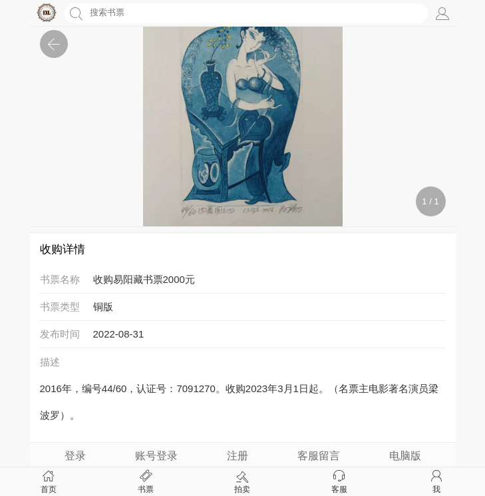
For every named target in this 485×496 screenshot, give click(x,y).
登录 (75, 455)
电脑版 (405, 455)
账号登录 (156, 455)
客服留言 (318, 455)
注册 (237, 455)
